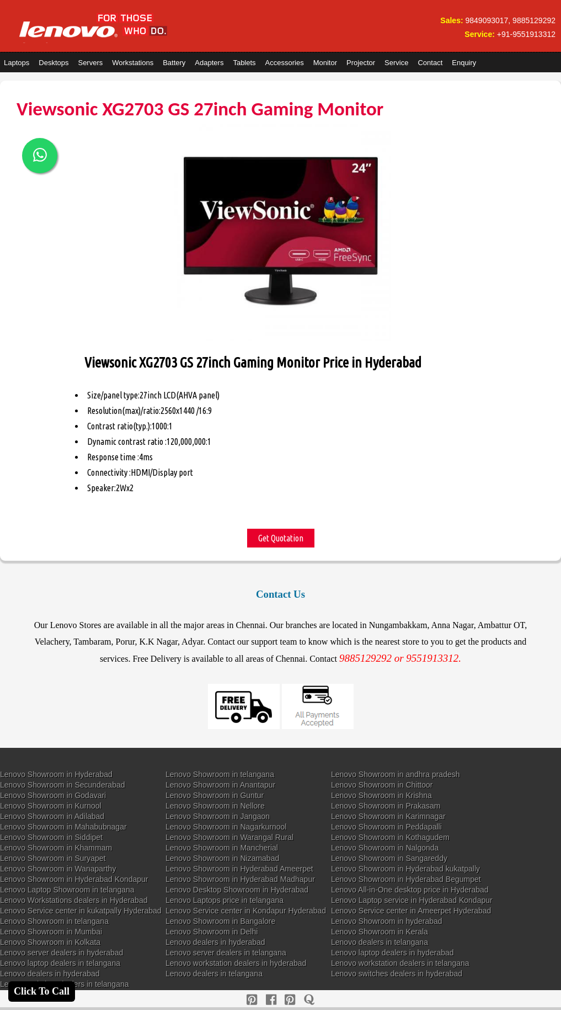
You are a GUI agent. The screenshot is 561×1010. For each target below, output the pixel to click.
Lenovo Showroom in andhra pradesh (395, 774)
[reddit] (290, 1000)
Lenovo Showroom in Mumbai (51, 931)
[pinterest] (252, 1000)
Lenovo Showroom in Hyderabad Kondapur (74, 879)
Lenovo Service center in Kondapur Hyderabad (245, 910)
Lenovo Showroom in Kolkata (50, 942)
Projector (360, 63)
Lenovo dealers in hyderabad (215, 942)
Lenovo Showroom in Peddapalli (386, 826)
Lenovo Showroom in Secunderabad (62, 784)
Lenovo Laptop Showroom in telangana (67, 889)
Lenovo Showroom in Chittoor (381, 784)
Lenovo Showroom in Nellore (215, 805)
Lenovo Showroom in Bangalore (220, 921)
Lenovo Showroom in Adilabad (52, 816)
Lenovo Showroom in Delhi (211, 931)
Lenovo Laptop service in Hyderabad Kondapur (412, 900)
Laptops (16, 63)
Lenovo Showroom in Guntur (214, 795)
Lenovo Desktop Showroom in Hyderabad (236, 889)
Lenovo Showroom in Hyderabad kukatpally (405, 868)
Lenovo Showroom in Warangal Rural (229, 837)
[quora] (309, 1000)
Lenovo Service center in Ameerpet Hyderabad (411, 910)
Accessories (284, 63)
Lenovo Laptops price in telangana (224, 900)
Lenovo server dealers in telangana (225, 952)
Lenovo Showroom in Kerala (379, 931)
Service (396, 63)
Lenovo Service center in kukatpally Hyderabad (81, 910)
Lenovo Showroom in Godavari (53, 795)
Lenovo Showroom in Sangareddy (389, 858)
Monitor (325, 63)
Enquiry (464, 63)
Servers (90, 63)
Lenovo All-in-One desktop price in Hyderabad (410, 889)
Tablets (244, 63)
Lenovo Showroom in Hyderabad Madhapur (240, 879)
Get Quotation (280, 538)
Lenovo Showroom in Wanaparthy (58, 868)
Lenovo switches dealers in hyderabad (396, 973)
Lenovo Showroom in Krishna (381, 795)
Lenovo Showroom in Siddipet (51, 837)
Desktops (53, 63)
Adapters (209, 63)
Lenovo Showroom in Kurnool (50, 805)
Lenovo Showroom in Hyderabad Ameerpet (239, 868)
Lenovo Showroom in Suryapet (52, 858)
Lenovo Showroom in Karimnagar (388, 816)
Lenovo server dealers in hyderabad (61, 952)
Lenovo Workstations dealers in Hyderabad (73, 900)
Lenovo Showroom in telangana (219, 774)
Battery (174, 63)
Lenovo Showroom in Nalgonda (385, 847)
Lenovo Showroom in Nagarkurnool (225, 826)
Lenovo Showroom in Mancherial (221, 847)
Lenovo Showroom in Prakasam (385, 805)
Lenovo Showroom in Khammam (56, 847)
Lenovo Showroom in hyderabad (386, 921)
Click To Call (42, 991)
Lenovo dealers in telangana (379, 942)
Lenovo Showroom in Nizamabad (222, 858)
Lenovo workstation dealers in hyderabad (235, 963)
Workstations (132, 63)
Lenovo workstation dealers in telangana (400, 963)
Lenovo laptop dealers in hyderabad (392, 952)
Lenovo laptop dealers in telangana (60, 963)
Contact (430, 63)
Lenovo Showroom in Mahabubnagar (63, 826)
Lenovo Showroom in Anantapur (220, 784)
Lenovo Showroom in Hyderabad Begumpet (406, 879)
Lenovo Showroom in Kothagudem (390, 837)
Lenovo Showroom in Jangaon (217, 816)
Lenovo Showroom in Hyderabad (56, 774)
